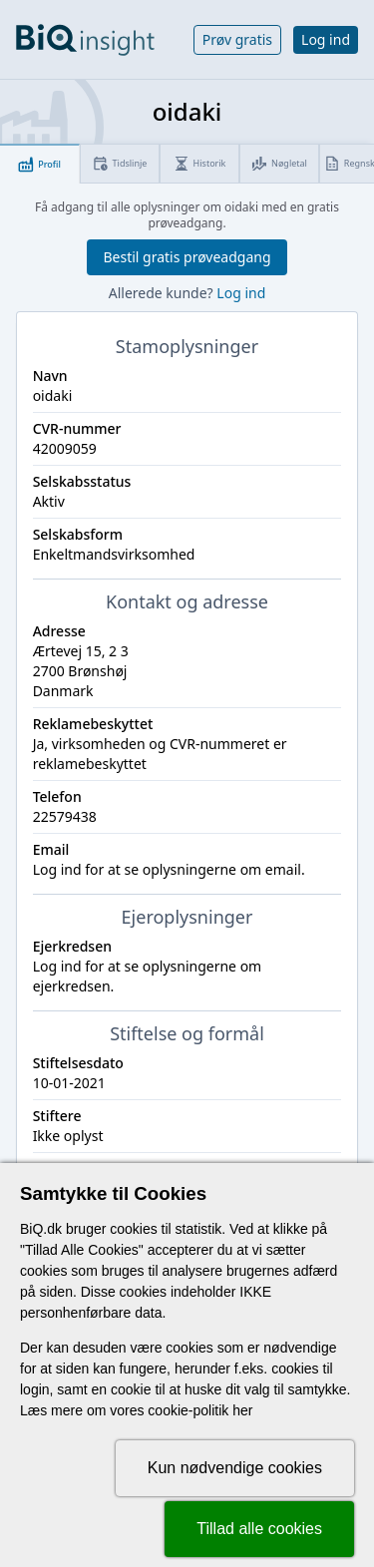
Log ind (325, 39)
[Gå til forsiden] (85, 40)
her (242, 1410)
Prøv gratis (237, 39)
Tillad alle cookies (259, 1528)
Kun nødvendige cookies (235, 1467)
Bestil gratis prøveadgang (186, 256)
